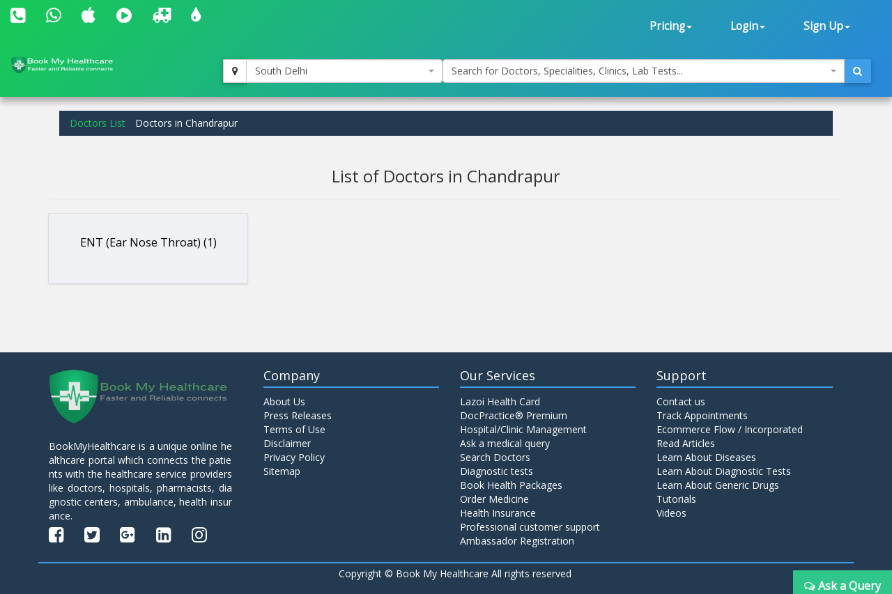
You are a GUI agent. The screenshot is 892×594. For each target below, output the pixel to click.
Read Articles (685, 443)
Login (747, 26)
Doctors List (97, 123)
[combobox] (344, 71)
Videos (671, 512)
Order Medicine (494, 499)
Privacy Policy (294, 457)
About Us (284, 401)
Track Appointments (702, 415)
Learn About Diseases (706, 457)
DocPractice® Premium (513, 415)
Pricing (670, 26)
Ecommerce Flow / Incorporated (729, 429)
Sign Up (826, 26)
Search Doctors (495, 457)
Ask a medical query (505, 443)
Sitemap (281, 471)
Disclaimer (287, 443)
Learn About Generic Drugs (717, 485)
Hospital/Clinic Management (523, 429)
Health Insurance (498, 512)
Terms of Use (294, 429)
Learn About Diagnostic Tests (723, 471)
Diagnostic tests (496, 471)
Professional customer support (530, 526)
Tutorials (676, 499)
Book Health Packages (511, 485)
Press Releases (297, 415)
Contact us (680, 401)
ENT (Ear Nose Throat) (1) (148, 242)
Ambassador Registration (517, 540)
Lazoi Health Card (500, 401)
